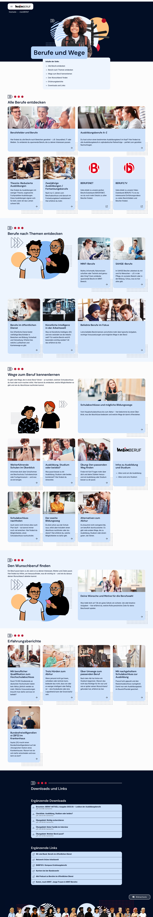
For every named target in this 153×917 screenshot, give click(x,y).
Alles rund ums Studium (127, 475)
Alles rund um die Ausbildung (129, 471)
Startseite (11, 10)
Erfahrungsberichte (55, 80)
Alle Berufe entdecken (56, 64)
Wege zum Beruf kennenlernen (60, 72)
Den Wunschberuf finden (58, 76)
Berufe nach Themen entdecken (60, 68)
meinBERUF (23, 10)
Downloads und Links (56, 84)
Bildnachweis (141, 895)
